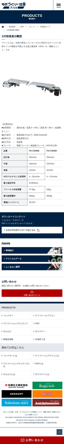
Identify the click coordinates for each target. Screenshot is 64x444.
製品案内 (12, 27)
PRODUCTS (9, 307)
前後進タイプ (45, 27)
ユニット (32, 27)
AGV (22, 27)
